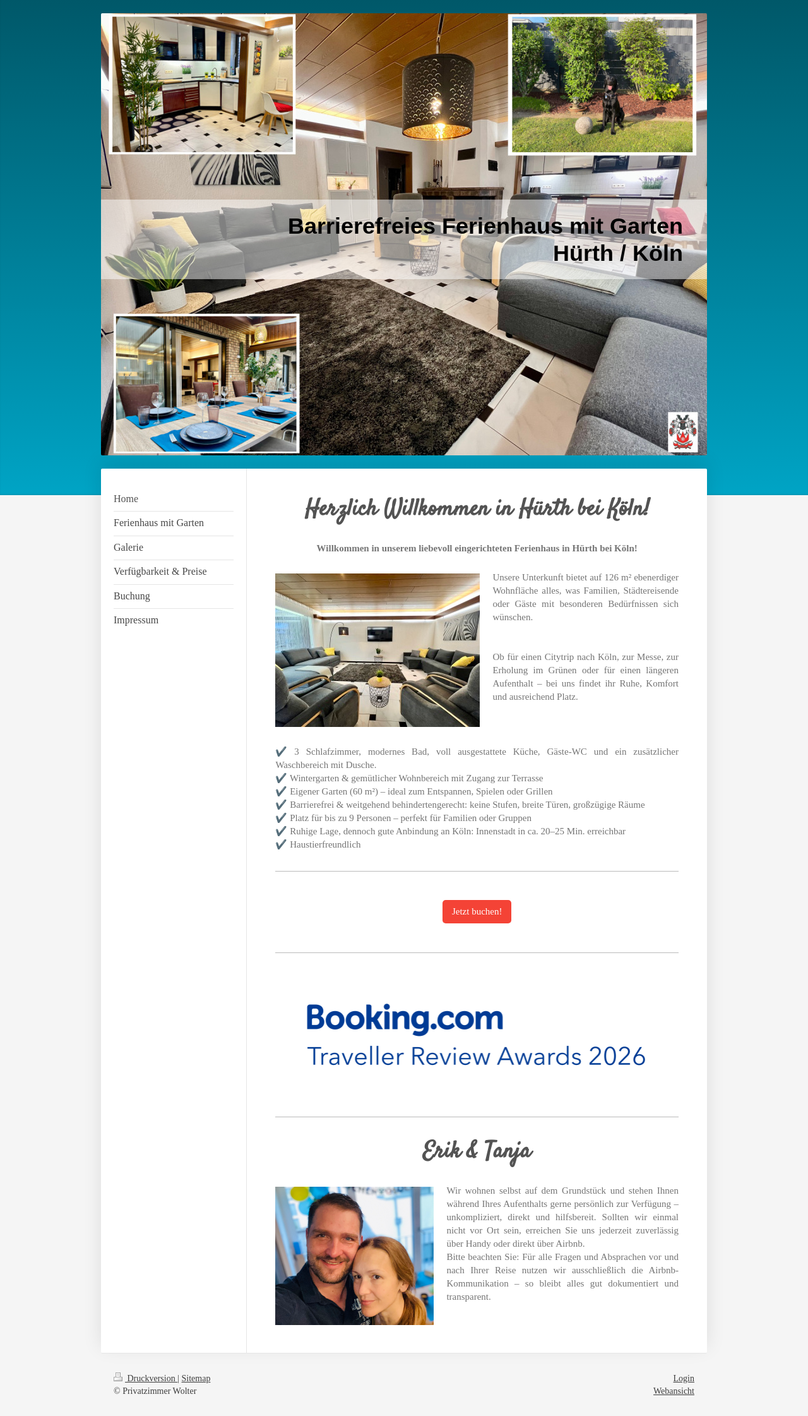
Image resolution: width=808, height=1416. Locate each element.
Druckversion (145, 1378)
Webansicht (673, 1391)
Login (684, 1378)
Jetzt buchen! (477, 911)
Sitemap (196, 1378)
